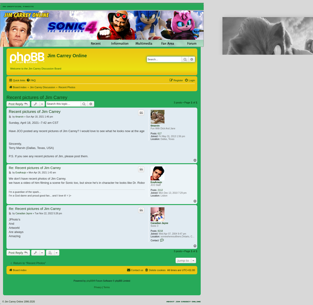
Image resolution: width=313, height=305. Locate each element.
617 (160, 133)
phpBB (89, 281)
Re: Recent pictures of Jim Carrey (35, 168)
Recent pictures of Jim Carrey (36, 97)
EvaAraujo (156, 182)
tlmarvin (155, 125)
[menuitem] (31, 80)
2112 (160, 190)
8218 (160, 231)
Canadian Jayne (159, 223)
